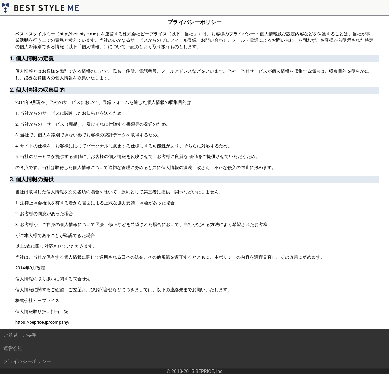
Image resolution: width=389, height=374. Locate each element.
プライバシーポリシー (27, 361)
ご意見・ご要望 (20, 335)
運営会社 (12, 348)
